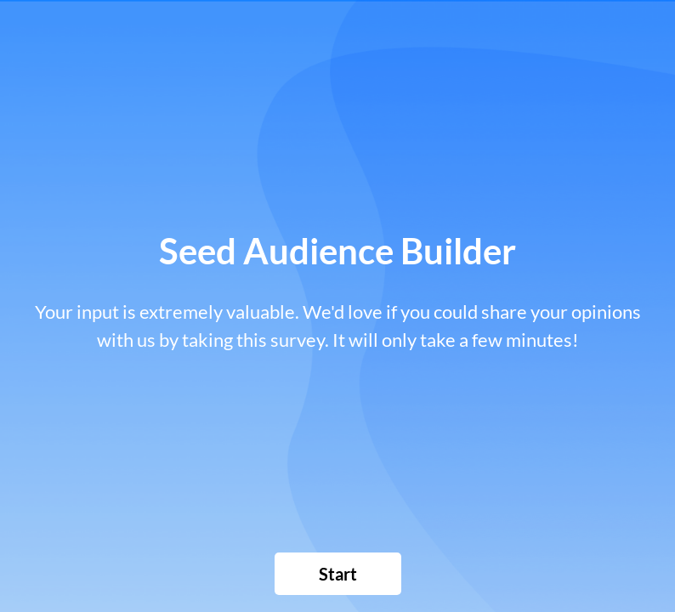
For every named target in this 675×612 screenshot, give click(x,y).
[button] (338, 573)
